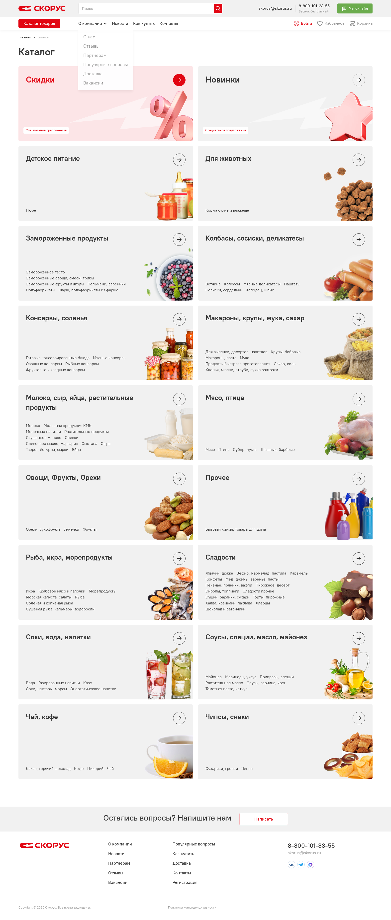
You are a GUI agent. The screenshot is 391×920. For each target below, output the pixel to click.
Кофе (79, 768)
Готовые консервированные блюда (58, 357)
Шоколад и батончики (225, 609)
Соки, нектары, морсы (46, 688)
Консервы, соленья (56, 318)
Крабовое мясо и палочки (61, 591)
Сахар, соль (284, 363)
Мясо (210, 449)
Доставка (182, 863)
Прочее (217, 477)
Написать (263, 819)
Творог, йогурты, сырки (47, 449)
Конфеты (213, 579)
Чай (110, 768)
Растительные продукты (86, 431)
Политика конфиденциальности (192, 907)
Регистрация (185, 882)
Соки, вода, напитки (58, 637)
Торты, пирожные (269, 597)
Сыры (106, 443)
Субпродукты (245, 449)
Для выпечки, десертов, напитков (236, 351)
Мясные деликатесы (262, 284)
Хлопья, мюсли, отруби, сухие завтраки (241, 369)
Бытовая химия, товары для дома (235, 529)
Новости (120, 23)
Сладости (220, 557)
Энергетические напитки (93, 688)
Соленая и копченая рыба (49, 603)
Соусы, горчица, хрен (266, 682)
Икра (30, 591)
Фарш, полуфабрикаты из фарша (88, 290)
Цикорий (95, 768)
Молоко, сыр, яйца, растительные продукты (79, 402)
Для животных (228, 158)
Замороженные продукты (67, 238)
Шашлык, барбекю (278, 449)
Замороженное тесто (45, 272)
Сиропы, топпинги (222, 591)
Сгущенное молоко (43, 437)
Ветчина (212, 284)
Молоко (33, 425)
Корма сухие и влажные (227, 210)
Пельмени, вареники (107, 284)
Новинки (222, 80)
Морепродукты (102, 591)
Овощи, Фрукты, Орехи (63, 477)
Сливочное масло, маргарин (52, 443)
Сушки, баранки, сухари (227, 597)
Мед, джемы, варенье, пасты (252, 579)
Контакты (169, 23)
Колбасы (232, 284)
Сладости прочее (258, 591)
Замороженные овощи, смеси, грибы (60, 278)
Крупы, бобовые (286, 351)
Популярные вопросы (194, 843)
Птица (223, 449)
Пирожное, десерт (273, 585)
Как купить (144, 23)
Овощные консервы (44, 363)
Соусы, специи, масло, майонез (256, 637)
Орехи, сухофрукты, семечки (52, 529)
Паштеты (292, 284)
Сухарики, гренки (221, 768)
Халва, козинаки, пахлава (228, 603)
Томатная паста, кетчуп (226, 688)
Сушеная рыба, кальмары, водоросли (60, 609)
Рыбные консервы (82, 363)
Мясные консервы (109, 357)
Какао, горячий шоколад (48, 768)
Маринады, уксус (240, 676)
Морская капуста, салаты (49, 597)
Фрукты (90, 529)
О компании (92, 23)
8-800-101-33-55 (314, 5)
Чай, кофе (42, 716)
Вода (30, 682)
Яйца (76, 449)
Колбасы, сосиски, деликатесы (254, 238)
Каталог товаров (39, 23)
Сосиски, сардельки (223, 290)
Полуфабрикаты (40, 290)
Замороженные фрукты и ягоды (55, 284)
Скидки (40, 80)
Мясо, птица (224, 397)
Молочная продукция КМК (68, 425)
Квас (87, 682)
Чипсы (247, 768)
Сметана (89, 443)
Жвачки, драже (219, 573)
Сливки (71, 437)
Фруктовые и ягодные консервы (55, 369)
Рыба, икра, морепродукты (69, 557)
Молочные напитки (43, 431)
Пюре (31, 210)
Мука (244, 357)
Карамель (299, 573)
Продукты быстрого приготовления (237, 363)
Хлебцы (263, 603)
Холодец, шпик (260, 290)
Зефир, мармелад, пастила (261, 573)
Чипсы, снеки (227, 716)
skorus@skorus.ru (275, 8)
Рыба (80, 597)
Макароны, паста (220, 357)
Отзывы (115, 872)
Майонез (213, 676)
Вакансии (117, 882)
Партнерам (119, 863)
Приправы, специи (277, 676)
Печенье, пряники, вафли (228, 585)
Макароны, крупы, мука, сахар (254, 318)
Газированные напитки (59, 682)
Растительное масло (224, 682)
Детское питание (53, 158)
